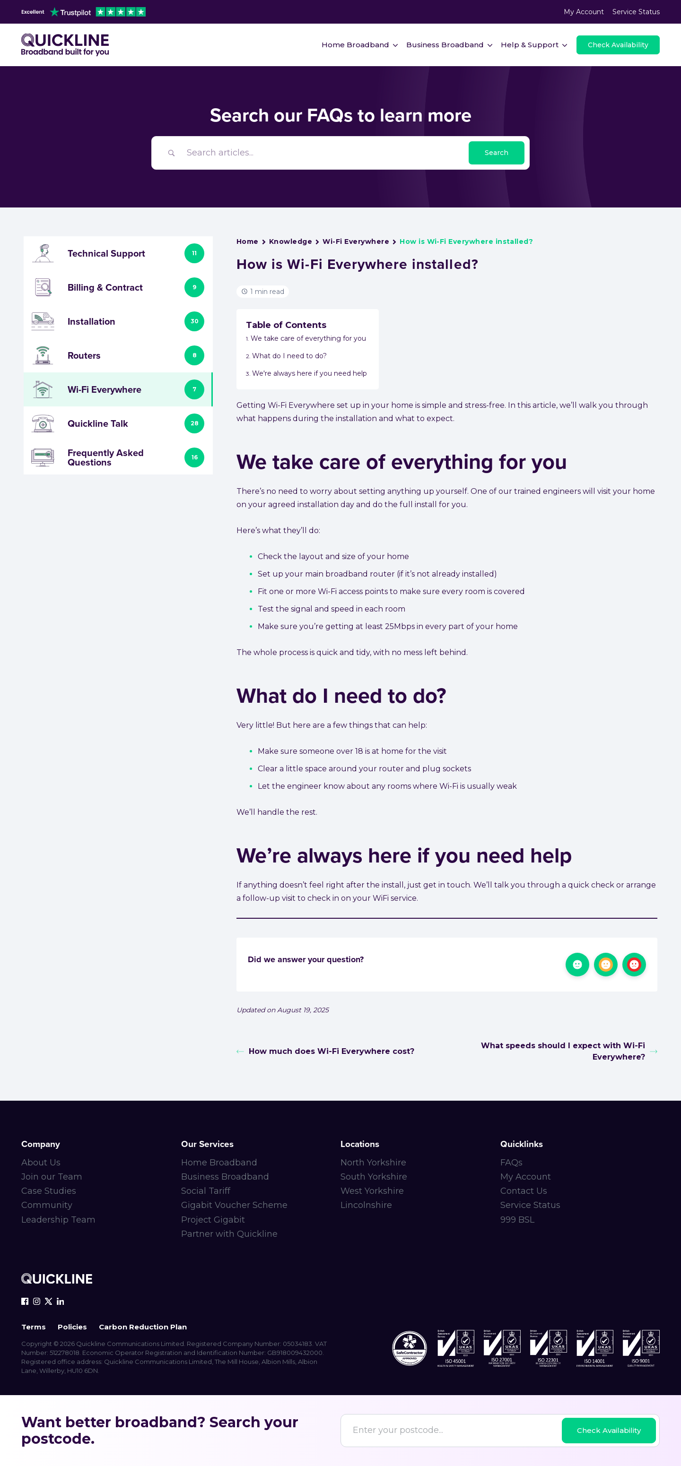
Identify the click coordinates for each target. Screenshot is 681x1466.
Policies (72, 1326)
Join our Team (51, 1177)
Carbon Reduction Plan (143, 1326)
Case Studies (48, 1191)
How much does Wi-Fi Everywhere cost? (325, 1051)
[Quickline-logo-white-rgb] (56, 1279)
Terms (33, 1326)
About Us (41, 1162)
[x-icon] (48, 1301)
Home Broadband (219, 1162)
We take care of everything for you (308, 338)
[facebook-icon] (24, 1301)
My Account (584, 12)
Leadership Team (58, 1220)
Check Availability (609, 1430)
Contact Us (523, 1191)
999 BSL (517, 1220)
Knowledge (290, 241)
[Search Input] (324, 153)
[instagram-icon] (36, 1301)
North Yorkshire (373, 1162)
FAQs (511, 1162)
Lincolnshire (366, 1205)
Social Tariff (205, 1191)
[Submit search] (496, 152)
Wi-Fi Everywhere (356, 241)
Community (46, 1205)
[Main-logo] (66, 45)
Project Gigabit (213, 1220)
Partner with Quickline (229, 1234)
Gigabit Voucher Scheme (234, 1205)
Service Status (636, 12)
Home (247, 241)
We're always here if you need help (309, 373)
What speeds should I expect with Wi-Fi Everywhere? (569, 1051)
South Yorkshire (373, 1177)
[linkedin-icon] (60, 1301)
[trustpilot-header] (83, 12)
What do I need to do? (289, 356)
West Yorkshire (372, 1191)
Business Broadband (225, 1177)
